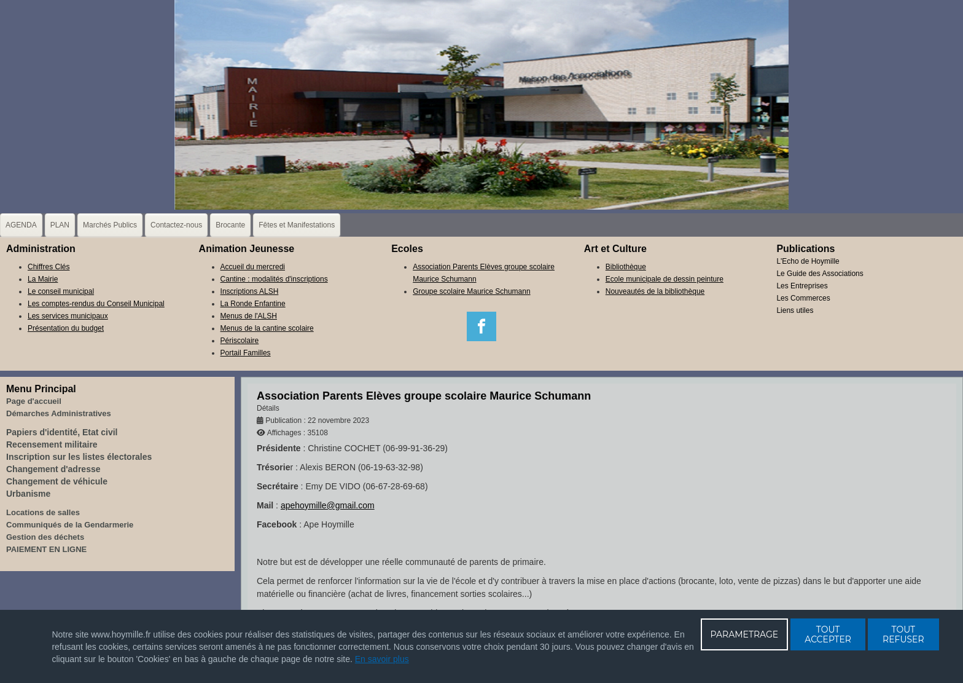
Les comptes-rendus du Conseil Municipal (96, 303)
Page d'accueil (33, 401)
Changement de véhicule (56, 481)
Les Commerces (803, 298)
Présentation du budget (66, 328)
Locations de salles (43, 512)
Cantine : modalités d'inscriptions (274, 279)
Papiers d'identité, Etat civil (62, 432)
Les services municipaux (68, 316)
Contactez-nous (176, 225)
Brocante (230, 225)
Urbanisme (28, 494)
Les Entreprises (801, 286)
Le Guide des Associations (819, 273)
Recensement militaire (52, 444)
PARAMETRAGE (745, 634)
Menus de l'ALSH (248, 316)
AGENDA (21, 225)
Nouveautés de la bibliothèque (655, 291)
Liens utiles (794, 310)
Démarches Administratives (58, 413)
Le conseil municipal (61, 291)
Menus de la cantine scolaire (267, 328)
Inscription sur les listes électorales (79, 457)
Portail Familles (245, 353)
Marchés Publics (110, 225)
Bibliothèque (626, 267)
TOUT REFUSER (903, 634)
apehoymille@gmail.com (328, 505)
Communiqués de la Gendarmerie (69, 524)
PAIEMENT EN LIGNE (46, 549)
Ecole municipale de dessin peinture (664, 279)
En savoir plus (382, 659)
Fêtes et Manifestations (297, 225)
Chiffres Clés (48, 267)
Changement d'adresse (53, 469)
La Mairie (43, 279)
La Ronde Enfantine (253, 303)
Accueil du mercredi (252, 267)
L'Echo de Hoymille (807, 261)
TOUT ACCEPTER (828, 634)
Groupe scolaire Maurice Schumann (471, 291)
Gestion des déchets (45, 537)
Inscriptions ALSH (249, 291)
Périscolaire (239, 340)
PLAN (59, 225)
